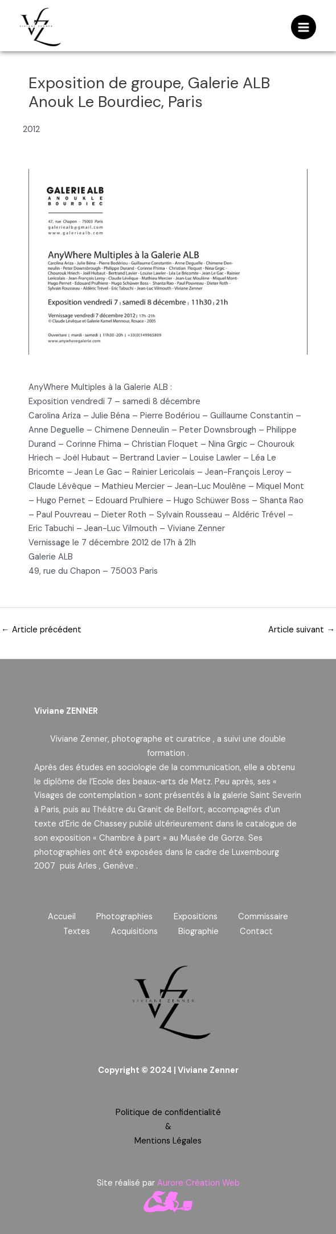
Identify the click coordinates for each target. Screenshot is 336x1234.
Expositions (197, 916)
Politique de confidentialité (168, 1112)
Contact (259, 931)
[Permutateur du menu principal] (303, 27)
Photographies (124, 916)
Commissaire (266, 916)
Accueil (59, 916)
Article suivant (301, 629)
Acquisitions (133, 931)
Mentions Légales (168, 1139)
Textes (73, 931)
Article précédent (41, 629)
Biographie (199, 931)
